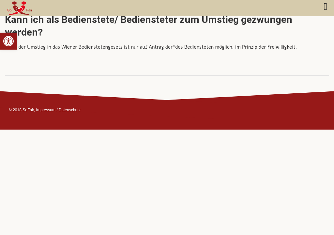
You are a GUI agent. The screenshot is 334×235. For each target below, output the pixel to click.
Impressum (45, 110)
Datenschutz (70, 110)
